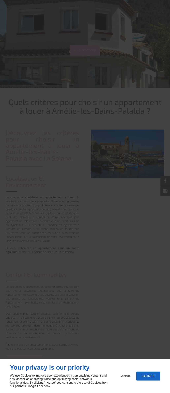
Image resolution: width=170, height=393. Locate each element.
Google (31, 386)
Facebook (43, 386)
